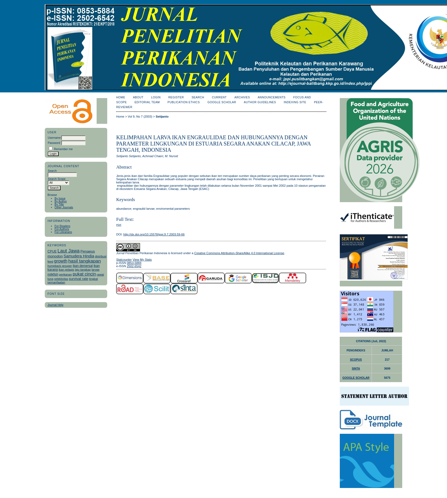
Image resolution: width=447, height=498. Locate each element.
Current (219, 97)
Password (54, 142)
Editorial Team (147, 102)
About (138, 97)
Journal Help (55, 304)
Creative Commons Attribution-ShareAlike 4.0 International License (239, 253)
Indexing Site (295, 102)
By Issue (60, 198)
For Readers (62, 226)
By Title (59, 204)
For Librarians (63, 232)
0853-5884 (134, 262)
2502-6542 (134, 266)
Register (176, 97)
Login (156, 97)
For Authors (62, 229)
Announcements (272, 97)
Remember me (63, 149)
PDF (118, 224)
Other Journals (64, 207)
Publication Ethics (183, 102)
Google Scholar (222, 102)
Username (54, 137)
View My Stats (142, 259)
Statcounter (124, 259)
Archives (242, 97)
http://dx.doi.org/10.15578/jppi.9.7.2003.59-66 (154, 234)
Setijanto (162, 116)
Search (198, 97)
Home (120, 97)
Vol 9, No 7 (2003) (140, 116)
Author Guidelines (260, 102)
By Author (61, 201)
